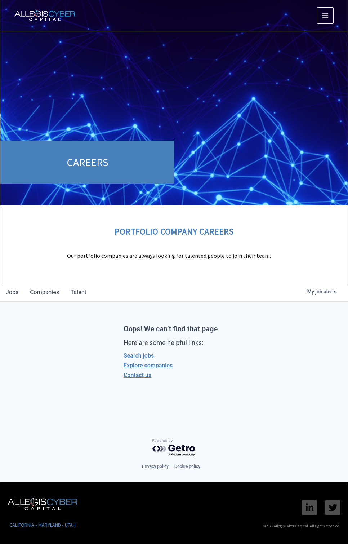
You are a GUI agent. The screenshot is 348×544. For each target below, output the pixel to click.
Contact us (137, 375)
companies (44, 292)
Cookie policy (187, 466)
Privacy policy (155, 466)
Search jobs (139, 355)
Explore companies (148, 365)
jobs (12, 292)
